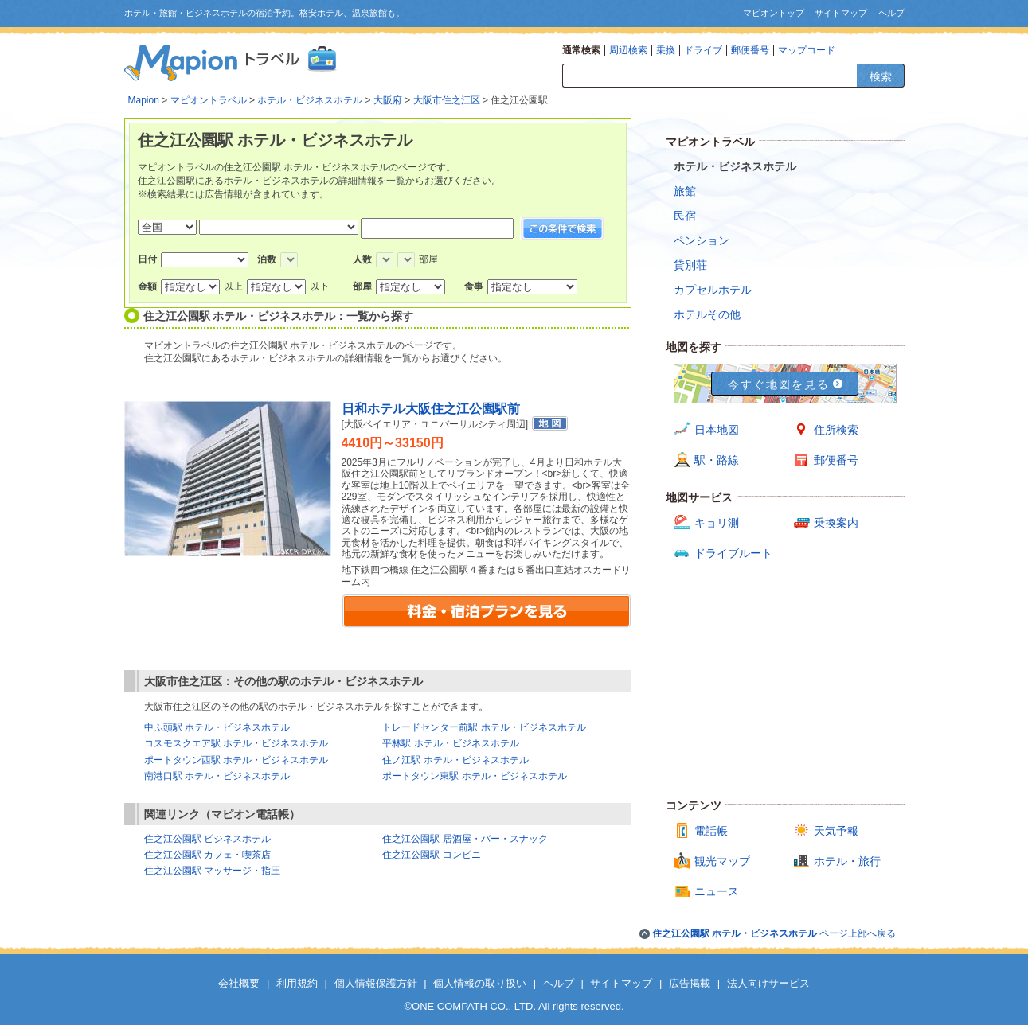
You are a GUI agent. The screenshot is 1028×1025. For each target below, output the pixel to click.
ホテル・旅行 (847, 861)
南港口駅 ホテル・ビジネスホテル (217, 775)
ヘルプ (891, 13)
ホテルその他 (707, 314)
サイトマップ (841, 13)
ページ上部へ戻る (774, 933)
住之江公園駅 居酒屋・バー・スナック (464, 838)
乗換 (665, 50)
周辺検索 (628, 50)
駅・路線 (716, 460)
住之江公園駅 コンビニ (431, 854)
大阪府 (387, 100)
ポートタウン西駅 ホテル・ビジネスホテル (236, 760)
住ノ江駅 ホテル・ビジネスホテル (455, 760)
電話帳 (711, 830)
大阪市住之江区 (446, 100)
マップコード (806, 50)
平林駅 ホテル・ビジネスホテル (450, 743)
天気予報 (836, 830)
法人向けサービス (768, 983)
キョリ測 (716, 522)
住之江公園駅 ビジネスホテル (207, 838)
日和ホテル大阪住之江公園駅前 (431, 408)
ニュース (716, 891)
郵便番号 (750, 50)
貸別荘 (690, 265)
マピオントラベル (208, 100)
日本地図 (716, 429)
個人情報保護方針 (375, 983)
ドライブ (703, 50)
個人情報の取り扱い (479, 983)
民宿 (685, 215)
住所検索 (836, 429)
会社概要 (239, 983)
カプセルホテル (713, 289)
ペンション (701, 240)
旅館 (685, 191)
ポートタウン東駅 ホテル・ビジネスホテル (474, 775)
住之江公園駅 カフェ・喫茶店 (207, 854)
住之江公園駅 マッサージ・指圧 (212, 870)
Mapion (143, 100)
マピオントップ (773, 13)
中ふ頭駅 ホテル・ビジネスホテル (217, 727)
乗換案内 (836, 522)
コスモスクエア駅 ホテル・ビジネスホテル (236, 743)
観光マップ (722, 861)
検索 (881, 76)
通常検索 (581, 50)
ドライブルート (733, 553)
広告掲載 (689, 983)
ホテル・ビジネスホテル (309, 100)
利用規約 (297, 983)
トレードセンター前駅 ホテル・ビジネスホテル (483, 727)
